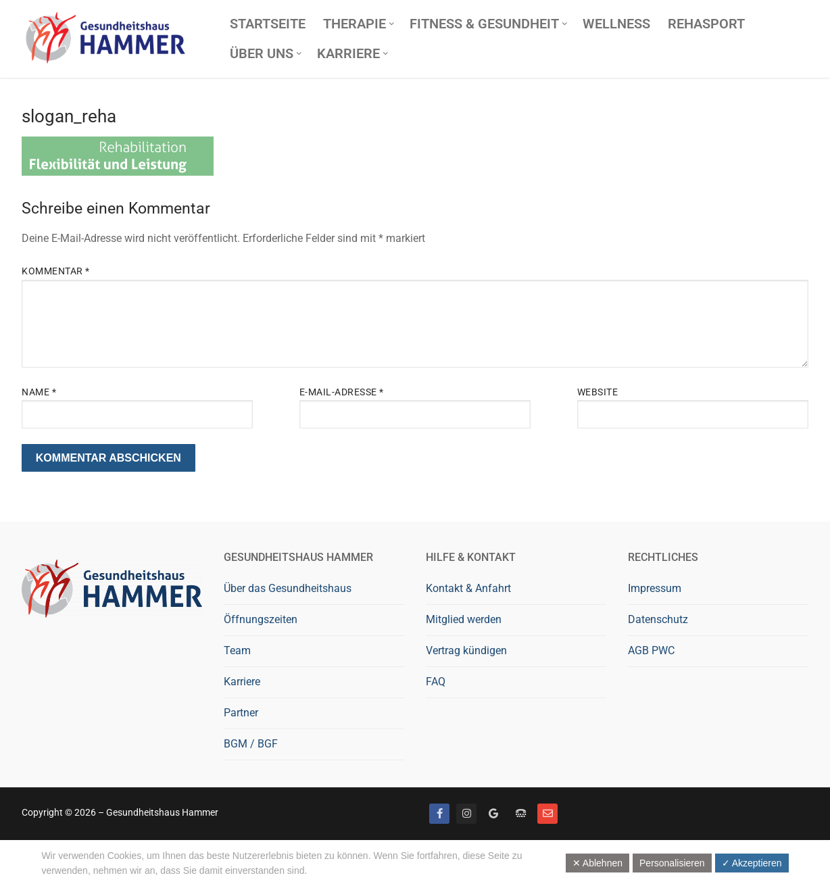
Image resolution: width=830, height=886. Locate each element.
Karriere (242, 681)
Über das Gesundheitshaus (287, 588)
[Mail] (547, 814)
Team (237, 650)
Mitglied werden (464, 619)
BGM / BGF (251, 743)
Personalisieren (672, 863)
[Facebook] (439, 814)
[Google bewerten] (493, 814)
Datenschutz (658, 619)
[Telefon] (520, 814)
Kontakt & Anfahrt (468, 588)
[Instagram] (466, 814)
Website (597, 392)
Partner (241, 712)
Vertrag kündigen (466, 650)
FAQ (435, 681)
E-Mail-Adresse (341, 392)
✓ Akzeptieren (752, 863)
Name (39, 392)
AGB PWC (651, 650)
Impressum (654, 588)
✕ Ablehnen (597, 863)
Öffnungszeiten (260, 619)
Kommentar (56, 271)
